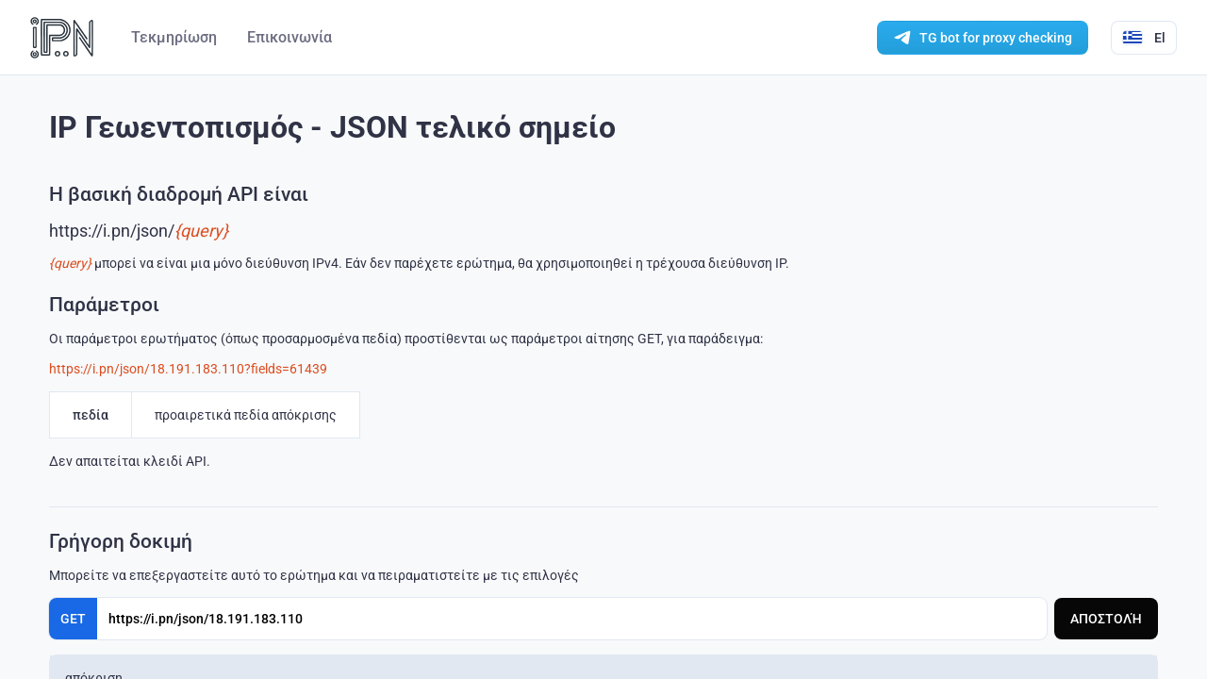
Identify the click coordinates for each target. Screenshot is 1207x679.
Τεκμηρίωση (174, 37)
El (1144, 37)
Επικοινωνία (289, 37)
